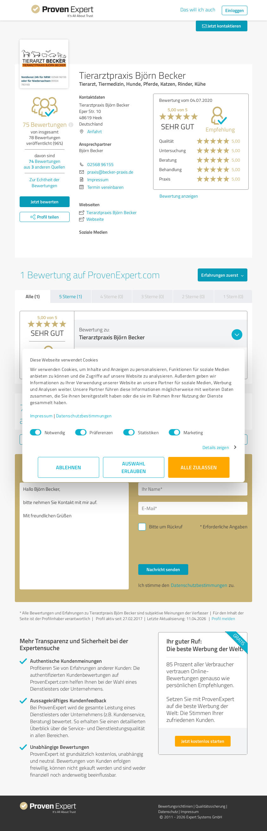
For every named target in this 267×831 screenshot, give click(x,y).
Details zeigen (208, 447)
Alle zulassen (199, 467)
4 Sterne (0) (111, 296)
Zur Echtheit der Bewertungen (44, 182)
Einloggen (234, 10)
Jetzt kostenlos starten (202, 741)
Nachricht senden (163, 569)
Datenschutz (168, 811)
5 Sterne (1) (70, 296)
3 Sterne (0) (152, 296)
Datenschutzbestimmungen (92, 416)
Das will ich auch (197, 9)
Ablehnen (68, 467)
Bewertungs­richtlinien (175, 806)
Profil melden (223, 618)
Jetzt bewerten (45, 202)
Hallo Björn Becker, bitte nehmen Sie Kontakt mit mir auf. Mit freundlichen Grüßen (74, 536)
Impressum (49, 416)
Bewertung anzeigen (178, 196)
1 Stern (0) (233, 296)
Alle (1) (33, 296)
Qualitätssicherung (210, 806)
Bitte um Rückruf (166, 526)
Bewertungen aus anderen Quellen (44, 164)
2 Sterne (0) (193, 296)
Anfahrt (94, 131)
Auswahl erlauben (133, 467)
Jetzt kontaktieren (221, 26)
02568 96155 (100, 164)
